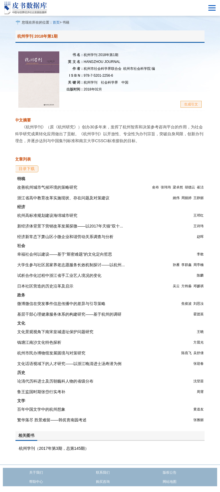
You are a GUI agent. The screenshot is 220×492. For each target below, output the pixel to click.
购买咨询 (103, 482)
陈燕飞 (186, 353)
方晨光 (198, 342)
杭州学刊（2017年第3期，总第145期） (54, 448)
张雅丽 (198, 420)
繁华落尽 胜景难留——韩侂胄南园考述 (52, 420)
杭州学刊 (90, 82)
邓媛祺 (198, 286)
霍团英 (198, 314)
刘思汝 (198, 304)
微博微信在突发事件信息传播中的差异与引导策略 (61, 303)
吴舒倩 (198, 353)
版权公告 (169, 472)
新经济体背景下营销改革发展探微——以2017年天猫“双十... (70, 226)
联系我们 (103, 472)
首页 (56, 22)
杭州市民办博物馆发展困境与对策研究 (51, 353)
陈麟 (200, 275)
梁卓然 (178, 187)
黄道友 (198, 409)
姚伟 (176, 198)
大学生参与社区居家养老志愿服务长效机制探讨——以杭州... (71, 265)
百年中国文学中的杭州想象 (41, 409)
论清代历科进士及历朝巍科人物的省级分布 (55, 381)
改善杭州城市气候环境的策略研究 (47, 187)
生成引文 (191, 104)
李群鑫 (186, 265)
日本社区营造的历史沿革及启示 (45, 286)
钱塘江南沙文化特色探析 (39, 342)
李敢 (200, 254)
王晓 (200, 332)
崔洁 (200, 187)
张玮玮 (166, 187)
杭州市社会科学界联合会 (102, 69)
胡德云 (190, 187)
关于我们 (36, 472)
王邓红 (198, 215)
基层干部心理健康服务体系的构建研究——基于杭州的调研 (69, 314)
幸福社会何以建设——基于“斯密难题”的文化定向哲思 (64, 254)
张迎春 (198, 364)
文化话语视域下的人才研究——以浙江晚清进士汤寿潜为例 (69, 363)
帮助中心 (36, 482)
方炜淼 (186, 286)
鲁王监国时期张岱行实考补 (41, 391)
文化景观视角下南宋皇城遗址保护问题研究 (55, 331)
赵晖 (200, 237)
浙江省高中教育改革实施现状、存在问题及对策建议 (63, 198)
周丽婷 (186, 198)
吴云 (176, 286)
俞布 (155, 187)
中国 (124, 82)
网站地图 (169, 482)
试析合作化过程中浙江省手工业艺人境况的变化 (59, 275)
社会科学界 (109, 82)
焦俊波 (186, 304)
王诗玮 (198, 226)
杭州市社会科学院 (139, 69)
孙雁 (176, 265)
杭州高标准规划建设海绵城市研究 (47, 215)
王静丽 (198, 198)
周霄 (200, 392)
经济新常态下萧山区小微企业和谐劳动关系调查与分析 (65, 236)
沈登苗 (198, 381)
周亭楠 (198, 265)
